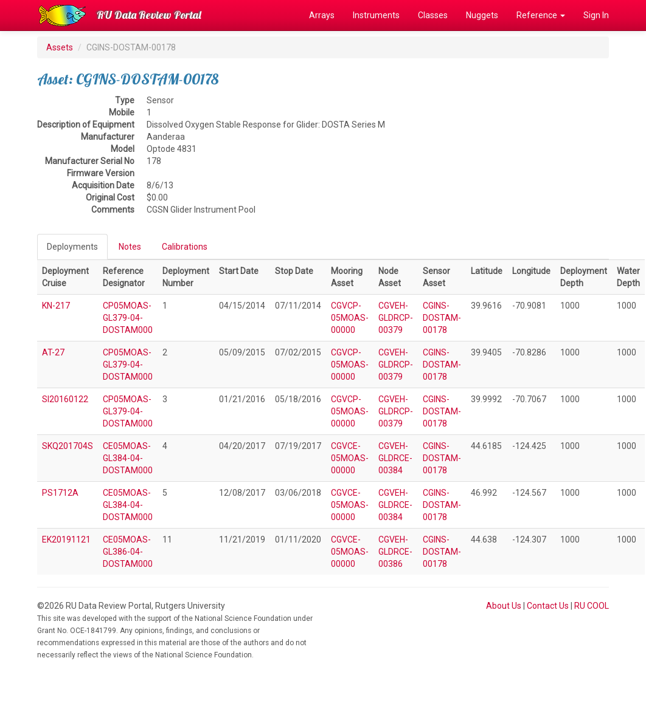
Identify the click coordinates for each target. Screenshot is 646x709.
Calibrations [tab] (184, 247)
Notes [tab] (130, 247)
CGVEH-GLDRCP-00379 (395, 318)
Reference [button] (540, 15)
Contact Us (548, 606)
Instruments (376, 15)
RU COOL (591, 606)
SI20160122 (65, 399)
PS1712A (60, 493)
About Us (503, 606)
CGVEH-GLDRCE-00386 (395, 552)
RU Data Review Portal (149, 15)
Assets (59, 47)
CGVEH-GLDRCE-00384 (395, 458)
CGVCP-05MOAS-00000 (350, 318)
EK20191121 (66, 539)
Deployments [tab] (72, 247)
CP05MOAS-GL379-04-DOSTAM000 (128, 318)
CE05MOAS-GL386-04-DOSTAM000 (128, 552)
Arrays (322, 15)
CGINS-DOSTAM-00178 (442, 318)
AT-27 (53, 352)
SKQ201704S (67, 446)
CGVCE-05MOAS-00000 (350, 458)
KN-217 (56, 305)
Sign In (596, 15)
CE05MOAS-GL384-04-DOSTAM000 (128, 458)
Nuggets (482, 15)
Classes (433, 15)
